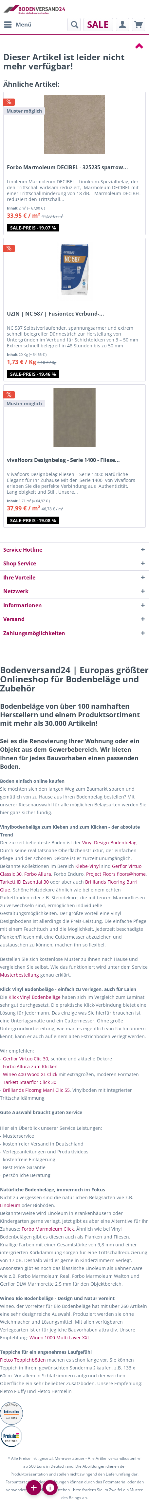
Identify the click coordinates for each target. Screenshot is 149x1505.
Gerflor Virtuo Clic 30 (25, 1058)
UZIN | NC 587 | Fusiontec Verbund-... (55, 313)
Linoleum (10, 1205)
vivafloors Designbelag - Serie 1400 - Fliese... (63, 460)
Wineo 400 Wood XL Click (30, 1074)
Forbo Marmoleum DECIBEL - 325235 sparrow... (67, 167)
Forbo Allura (37, 874)
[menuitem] (17, 24)
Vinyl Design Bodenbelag (109, 842)
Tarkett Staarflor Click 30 (29, 1082)
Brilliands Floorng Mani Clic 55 (36, 1090)
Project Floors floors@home (116, 874)
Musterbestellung (19, 975)
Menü (17, 23)
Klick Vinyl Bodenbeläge (35, 997)
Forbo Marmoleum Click (48, 1229)
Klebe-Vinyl (87, 866)
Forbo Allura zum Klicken (30, 1066)
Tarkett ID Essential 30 (24, 882)
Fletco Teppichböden (23, 1360)
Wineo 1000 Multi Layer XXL (59, 1337)
